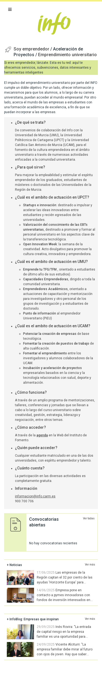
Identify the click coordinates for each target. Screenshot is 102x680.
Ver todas (89, 518)
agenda (42, 435)
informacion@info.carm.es (35, 496)
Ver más (90, 564)
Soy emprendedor (32, 49)
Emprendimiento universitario (67, 54)
